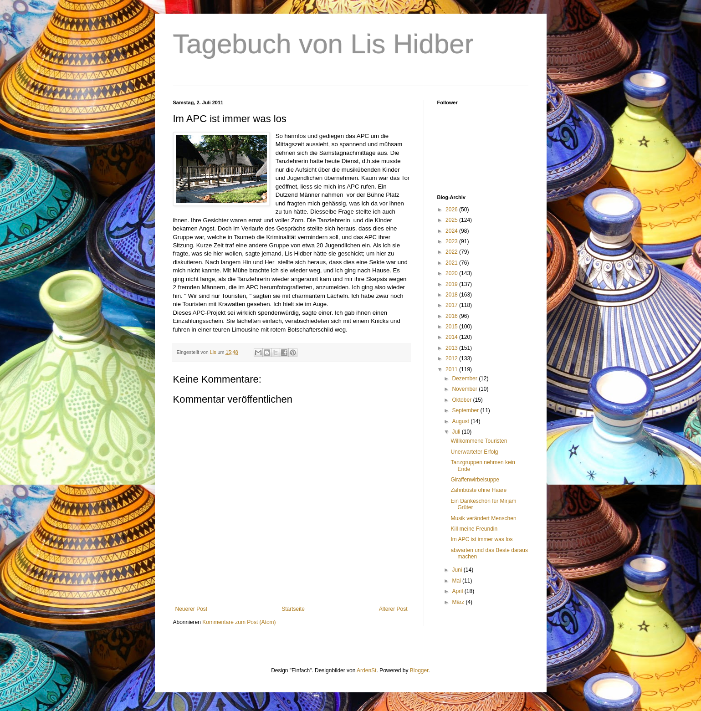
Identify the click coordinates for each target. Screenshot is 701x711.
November (465, 389)
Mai (457, 581)
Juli (456, 432)
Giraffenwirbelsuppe (474, 479)
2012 (452, 358)
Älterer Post (393, 609)
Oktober (462, 400)
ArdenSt (366, 670)
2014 (452, 337)
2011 (452, 369)
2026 (452, 209)
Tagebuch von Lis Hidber (323, 44)
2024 (452, 231)
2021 (452, 263)
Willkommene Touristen (478, 441)
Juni (457, 570)
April (458, 591)
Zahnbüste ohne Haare (478, 490)
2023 (452, 241)
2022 (452, 252)
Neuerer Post (191, 609)
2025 (452, 220)
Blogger (419, 670)
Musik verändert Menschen (483, 518)
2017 (452, 305)
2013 (452, 348)
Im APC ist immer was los (481, 539)
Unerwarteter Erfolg (474, 452)
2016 (452, 316)
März (459, 602)
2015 (452, 326)
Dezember (465, 378)
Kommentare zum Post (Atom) (239, 622)
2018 (452, 295)
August (461, 421)
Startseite (293, 609)
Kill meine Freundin (473, 529)
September (466, 410)
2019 (452, 284)
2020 (452, 273)
